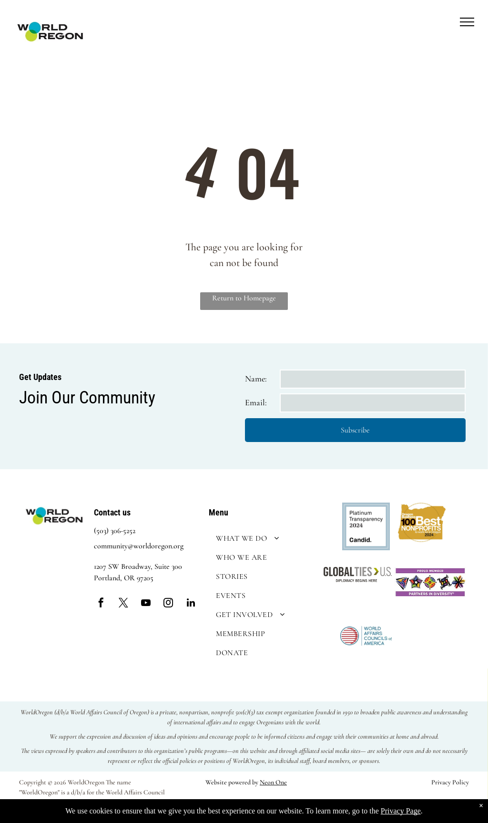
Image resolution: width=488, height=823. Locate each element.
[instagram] (168, 604)
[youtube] (146, 604)
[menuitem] (264, 538)
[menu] (467, 22)
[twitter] (123, 604)
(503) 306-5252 (114, 530)
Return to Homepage (244, 298)
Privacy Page (401, 811)
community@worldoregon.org (138, 546)
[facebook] (101, 604)
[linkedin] (190, 604)
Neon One (273, 782)
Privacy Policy (450, 782)
